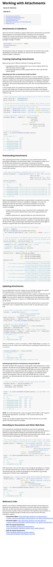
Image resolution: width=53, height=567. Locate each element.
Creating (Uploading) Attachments (15, 17)
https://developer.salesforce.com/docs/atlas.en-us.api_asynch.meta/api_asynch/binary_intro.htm (20, 535)
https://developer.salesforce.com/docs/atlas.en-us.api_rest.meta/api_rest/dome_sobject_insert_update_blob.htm (25, 529)
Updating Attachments (12, 20)
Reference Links (10, 23)
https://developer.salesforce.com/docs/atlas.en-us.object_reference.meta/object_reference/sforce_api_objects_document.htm (29, 524)
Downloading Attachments (13, 19)
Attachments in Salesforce (13, 16)
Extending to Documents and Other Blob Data (18, 22)
